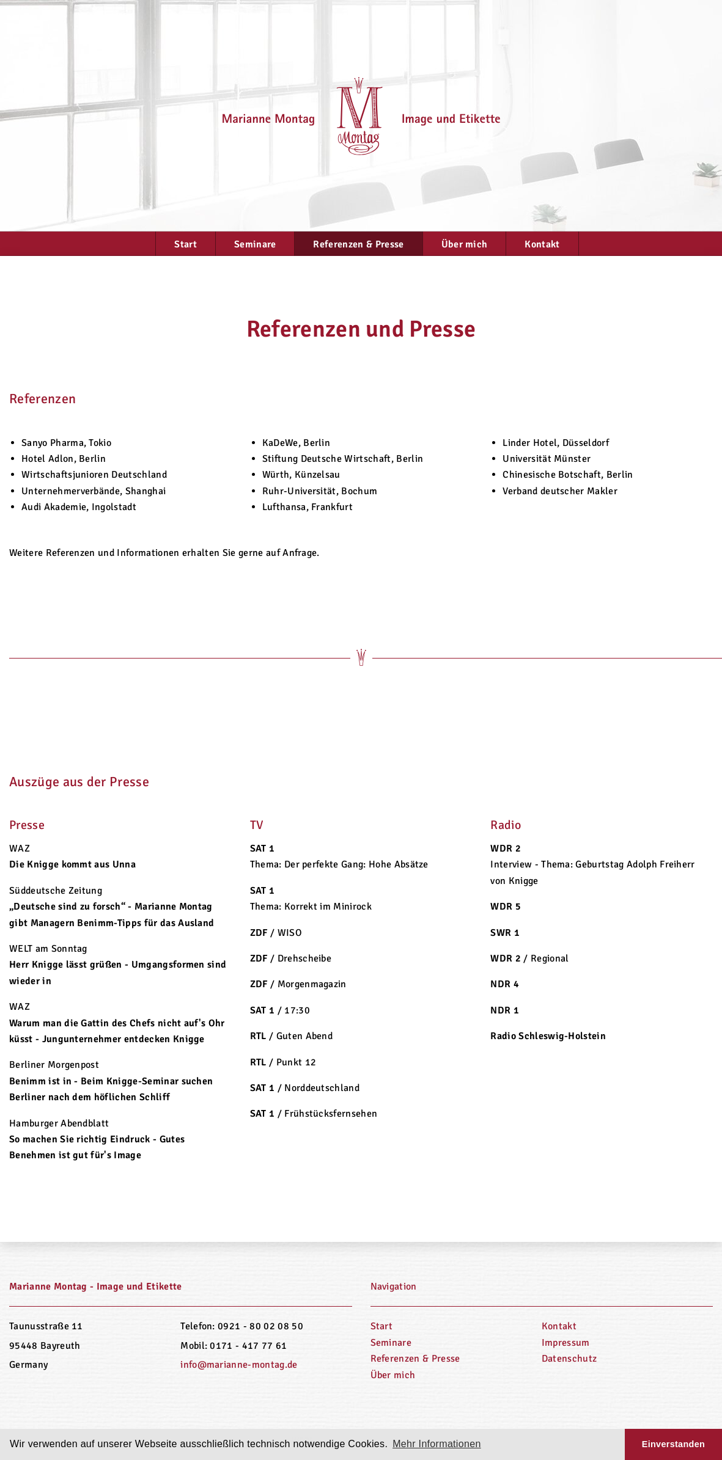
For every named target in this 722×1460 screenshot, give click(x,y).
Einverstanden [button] (673, 1444)
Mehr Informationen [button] (436, 1444)
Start (185, 244)
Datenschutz (569, 1358)
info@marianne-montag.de (238, 1365)
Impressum (566, 1343)
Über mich (464, 244)
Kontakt (542, 244)
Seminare (255, 244)
